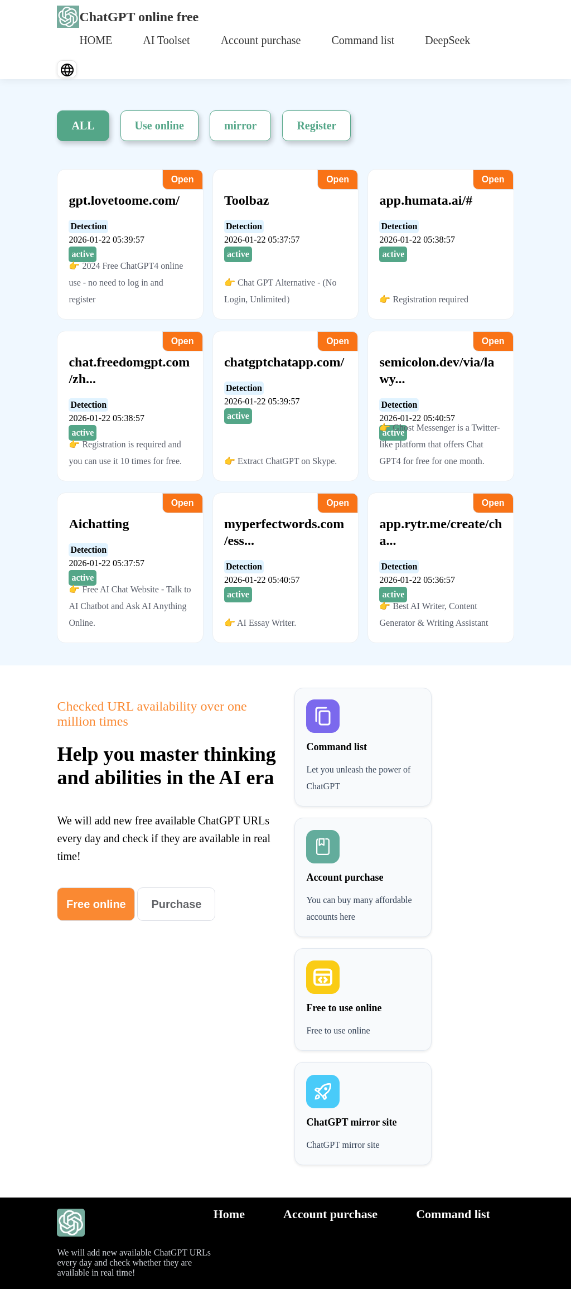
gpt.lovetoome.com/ (124, 200)
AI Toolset (166, 40)
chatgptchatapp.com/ (284, 362)
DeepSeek (447, 40)
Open (182, 179)
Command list (362, 40)
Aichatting (99, 523)
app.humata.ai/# (425, 200)
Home (229, 1214)
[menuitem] (95, 39)
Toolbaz (246, 200)
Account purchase (261, 40)
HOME (95, 40)
